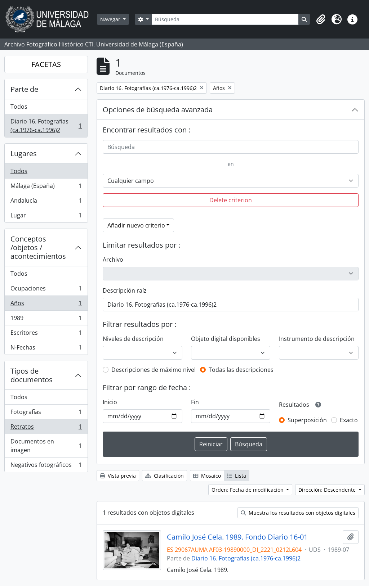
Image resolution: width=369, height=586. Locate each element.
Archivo (113, 259)
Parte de (24, 89)
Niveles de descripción (133, 339)
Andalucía (46, 202)
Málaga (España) (46, 187)
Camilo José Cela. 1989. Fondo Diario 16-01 (237, 537)
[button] (321, 19)
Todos (18, 107)
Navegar (111, 19)
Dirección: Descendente (327, 489)
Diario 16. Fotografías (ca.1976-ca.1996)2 (46, 125)
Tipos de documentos (31, 375)
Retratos (46, 428)
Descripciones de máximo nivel (153, 370)
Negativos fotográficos (46, 466)
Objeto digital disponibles (225, 339)
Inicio (110, 402)
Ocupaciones (46, 290)
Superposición (307, 420)
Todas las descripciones (241, 370)
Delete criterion (230, 200)
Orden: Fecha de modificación (248, 489)
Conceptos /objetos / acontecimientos (38, 247)
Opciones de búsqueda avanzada (158, 109)
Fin (195, 402)
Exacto (349, 420)
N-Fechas (46, 349)
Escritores (46, 334)
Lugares (23, 153)
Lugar (46, 216)
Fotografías (46, 413)
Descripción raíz (125, 290)
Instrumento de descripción (317, 339)
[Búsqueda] (225, 19)
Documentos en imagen (46, 445)
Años (46, 305)
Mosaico (207, 475)
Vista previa (118, 475)
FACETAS (46, 64)
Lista (236, 475)
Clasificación (164, 475)
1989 (46, 319)
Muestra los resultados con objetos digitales (298, 512)
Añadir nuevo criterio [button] (136, 225)
